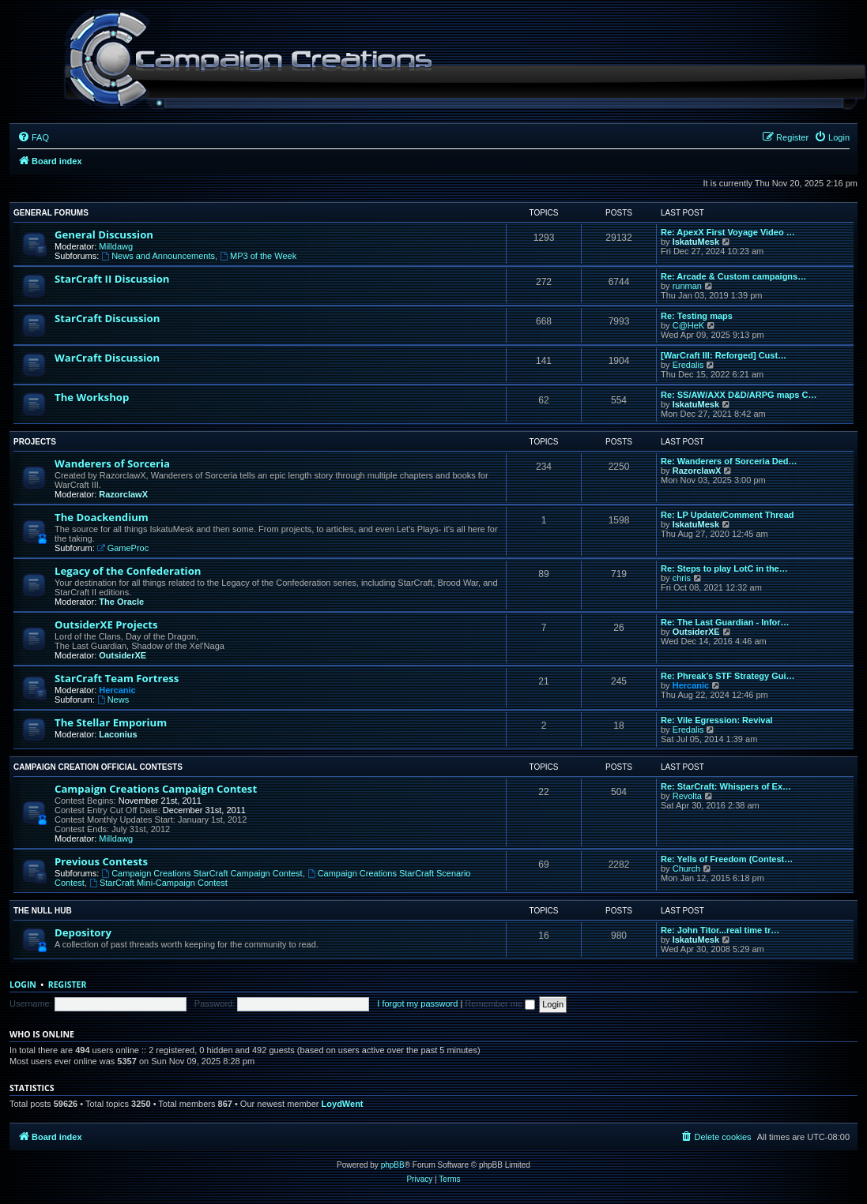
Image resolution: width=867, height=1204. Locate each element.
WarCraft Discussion (107, 358)
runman (687, 286)
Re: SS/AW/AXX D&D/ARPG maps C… (738, 394)
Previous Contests (101, 861)
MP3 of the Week (258, 256)
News (113, 699)
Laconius (118, 734)
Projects (34, 441)
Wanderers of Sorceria (112, 463)
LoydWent (343, 1103)
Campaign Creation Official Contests (98, 767)
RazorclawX (123, 494)
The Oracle (121, 601)
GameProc (123, 548)
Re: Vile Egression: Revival (717, 720)
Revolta (687, 796)
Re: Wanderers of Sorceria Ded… (729, 461)
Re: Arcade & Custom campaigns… (733, 276)
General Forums (51, 212)
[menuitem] (33, 137)
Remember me (500, 1003)
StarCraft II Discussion (112, 279)
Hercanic (117, 690)
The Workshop (92, 397)
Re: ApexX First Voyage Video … (728, 232)
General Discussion (104, 234)
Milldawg (116, 246)
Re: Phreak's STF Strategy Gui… (728, 676)
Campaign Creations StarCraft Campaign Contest (201, 873)
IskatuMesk (696, 241)
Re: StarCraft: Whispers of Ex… (726, 786)
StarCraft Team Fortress (117, 678)
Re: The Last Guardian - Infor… (725, 622)
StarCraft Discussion (107, 318)
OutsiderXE (122, 655)
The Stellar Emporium (111, 722)
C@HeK (689, 325)
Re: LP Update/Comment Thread (727, 514)
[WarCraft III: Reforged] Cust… (723, 355)
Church (686, 868)
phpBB (393, 1165)
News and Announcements (158, 256)
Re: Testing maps (697, 316)
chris (682, 578)
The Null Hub (42, 910)
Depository (83, 932)
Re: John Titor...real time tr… (720, 930)
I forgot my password (417, 1003)
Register (67, 984)
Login (22, 984)
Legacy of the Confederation (128, 571)
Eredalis (688, 364)
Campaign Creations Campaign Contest (156, 789)
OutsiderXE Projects (106, 624)
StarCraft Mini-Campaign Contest (158, 882)
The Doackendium (102, 517)
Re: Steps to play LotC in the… (724, 568)
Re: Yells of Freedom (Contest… (727, 859)
